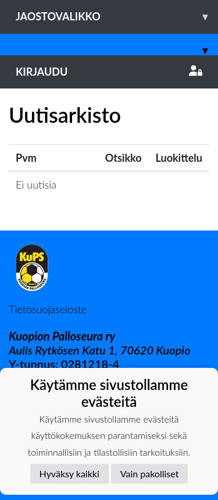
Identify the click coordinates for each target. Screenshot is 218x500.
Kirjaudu (109, 71)
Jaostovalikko (117, 16)
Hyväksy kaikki (69, 473)
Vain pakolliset (149, 473)
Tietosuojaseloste (48, 309)
